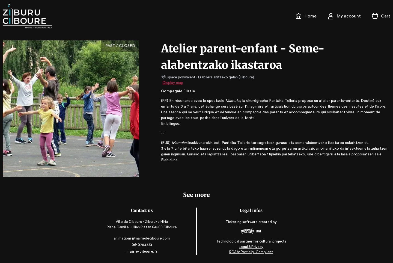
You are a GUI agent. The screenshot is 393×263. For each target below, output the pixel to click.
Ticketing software (242, 222)
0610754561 (142, 245)
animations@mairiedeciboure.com (142, 238)
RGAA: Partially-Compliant (251, 252)
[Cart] (381, 16)
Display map (172, 83)
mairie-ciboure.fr (142, 251)
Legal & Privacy (251, 247)
